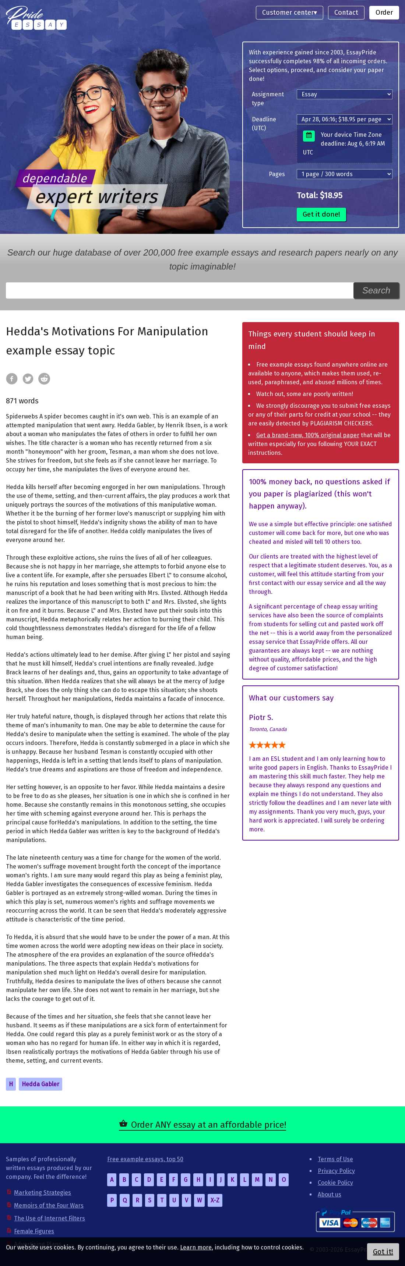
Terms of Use (335, 1159)
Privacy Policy (336, 1170)
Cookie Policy (335, 1182)
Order (384, 12)
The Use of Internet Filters (49, 1218)
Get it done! (321, 214)
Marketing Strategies (42, 1192)
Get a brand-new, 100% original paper (307, 435)
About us (329, 1194)
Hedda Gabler (40, 1084)
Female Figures (34, 1231)
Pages (277, 174)
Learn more (196, 1247)
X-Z (215, 1200)
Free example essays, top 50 (145, 1159)
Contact (346, 12)
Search (376, 290)
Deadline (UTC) (264, 124)
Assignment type (268, 99)
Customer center (288, 12)
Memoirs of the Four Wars (49, 1205)
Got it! (383, 1251)
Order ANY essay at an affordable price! (208, 1125)
